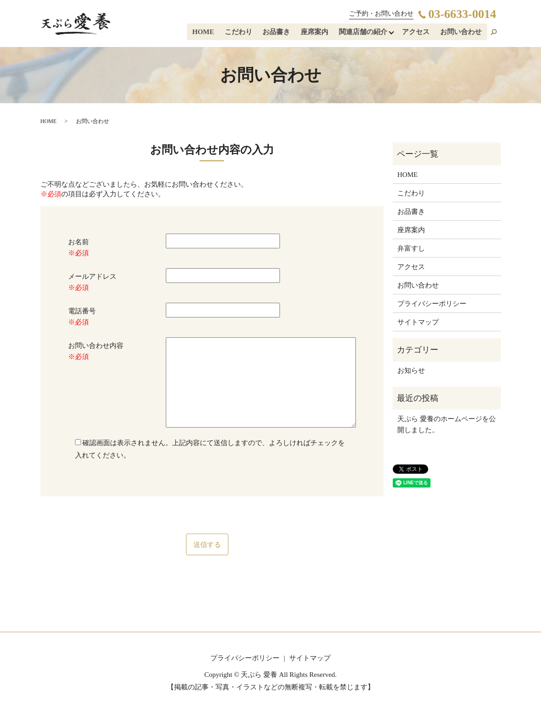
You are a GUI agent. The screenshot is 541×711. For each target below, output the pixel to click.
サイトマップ (418, 322)
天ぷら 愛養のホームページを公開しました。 (446, 424)
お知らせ (411, 370)
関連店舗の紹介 (364, 32)
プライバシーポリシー (431, 303)
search (494, 32)
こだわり (242, 32)
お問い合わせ (461, 32)
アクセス (417, 32)
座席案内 (316, 32)
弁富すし (411, 248)
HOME (208, 32)
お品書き (279, 32)
